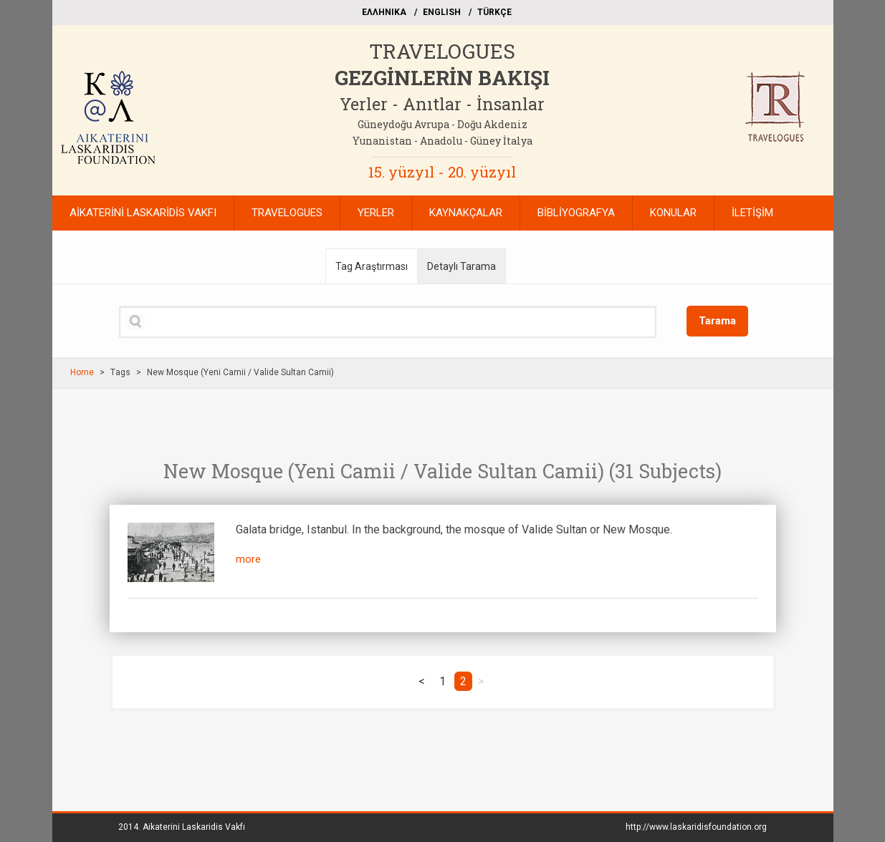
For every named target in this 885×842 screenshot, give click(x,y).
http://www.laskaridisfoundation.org (696, 827)
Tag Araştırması (371, 266)
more (248, 559)
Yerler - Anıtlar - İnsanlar (442, 104)
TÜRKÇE (494, 12)
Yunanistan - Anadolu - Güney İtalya (442, 140)
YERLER (376, 212)
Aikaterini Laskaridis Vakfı (194, 827)
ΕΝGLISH (442, 12)
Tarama (717, 320)
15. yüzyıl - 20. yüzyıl (442, 172)
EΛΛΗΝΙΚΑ (384, 12)
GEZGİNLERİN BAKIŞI (442, 77)
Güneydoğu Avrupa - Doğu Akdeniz (442, 124)
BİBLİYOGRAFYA (576, 212)
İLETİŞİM (752, 212)
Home (82, 372)
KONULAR (673, 212)
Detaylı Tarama (461, 266)
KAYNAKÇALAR (465, 212)
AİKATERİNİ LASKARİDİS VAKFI (143, 212)
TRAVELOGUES (442, 51)
